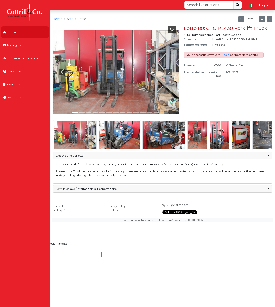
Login (264, 5)
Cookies (113, 210)
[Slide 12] (156, 112)
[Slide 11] (149, 112)
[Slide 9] (136, 112)
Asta (70, 19)
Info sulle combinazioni (20, 58)
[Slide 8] (129, 112)
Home (9, 32)
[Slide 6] (116, 112)
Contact (57, 206)
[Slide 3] (95, 112)
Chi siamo (12, 71)
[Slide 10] (143, 112)
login (226, 54)
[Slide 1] (82, 112)
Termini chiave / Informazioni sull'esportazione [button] (162, 188)
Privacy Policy (116, 206)
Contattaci (12, 84)
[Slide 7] (122, 112)
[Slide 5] (109, 112)
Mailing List (12, 45)
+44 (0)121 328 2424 (176, 205)
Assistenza (12, 97)
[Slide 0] (75, 112)
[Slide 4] (102, 112)
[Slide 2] (88, 112)
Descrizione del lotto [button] (162, 155)
